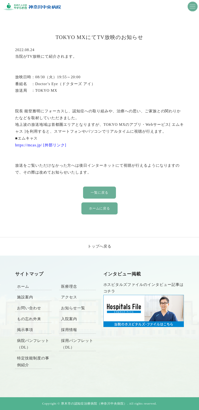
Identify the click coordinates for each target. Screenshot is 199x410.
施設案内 (25, 297)
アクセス (69, 297)
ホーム (23, 286)
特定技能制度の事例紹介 (33, 361)
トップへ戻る (100, 246)
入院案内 (69, 319)
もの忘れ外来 (29, 319)
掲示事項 (25, 330)
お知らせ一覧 (73, 308)
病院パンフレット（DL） (33, 344)
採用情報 (69, 330)
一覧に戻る (99, 192)
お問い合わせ (29, 308)
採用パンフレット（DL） (77, 344)
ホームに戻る (99, 208)
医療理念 (69, 286)
